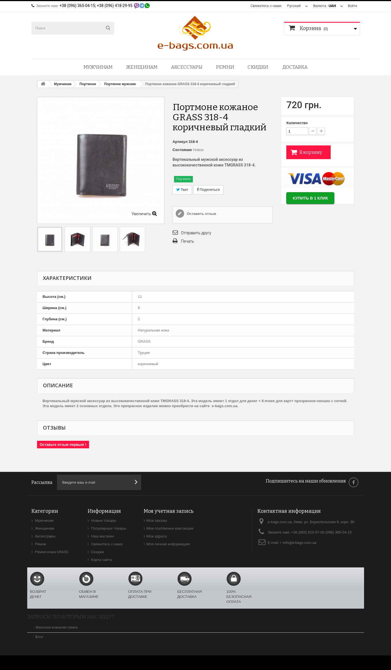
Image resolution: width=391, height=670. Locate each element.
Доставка (295, 67)
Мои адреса (157, 536)
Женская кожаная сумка (57, 627)
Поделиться (208, 189)
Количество (297, 123)
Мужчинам (98, 67)
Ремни (225, 67)
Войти (352, 6)
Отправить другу (196, 233)
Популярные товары (108, 528)
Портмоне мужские (120, 84)
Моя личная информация (168, 544)
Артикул (180, 142)
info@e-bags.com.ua (300, 543)
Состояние (182, 150)
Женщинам (141, 67)
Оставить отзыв (201, 214)
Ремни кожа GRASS (51, 552)
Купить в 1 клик (314, 199)
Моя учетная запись (169, 511)
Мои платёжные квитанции (170, 528)
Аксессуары (186, 67)
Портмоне (87, 84)
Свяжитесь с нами (265, 6)
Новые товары (103, 520)
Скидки (258, 67)
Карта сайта (101, 560)
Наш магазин (102, 536)
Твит (182, 189)
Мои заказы (157, 520)
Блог (40, 637)
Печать (187, 241)
